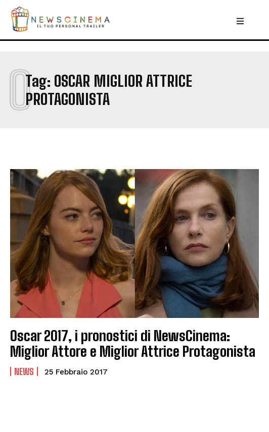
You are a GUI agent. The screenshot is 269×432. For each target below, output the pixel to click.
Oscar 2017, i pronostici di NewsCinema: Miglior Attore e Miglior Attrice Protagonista (132, 343)
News (24, 371)
